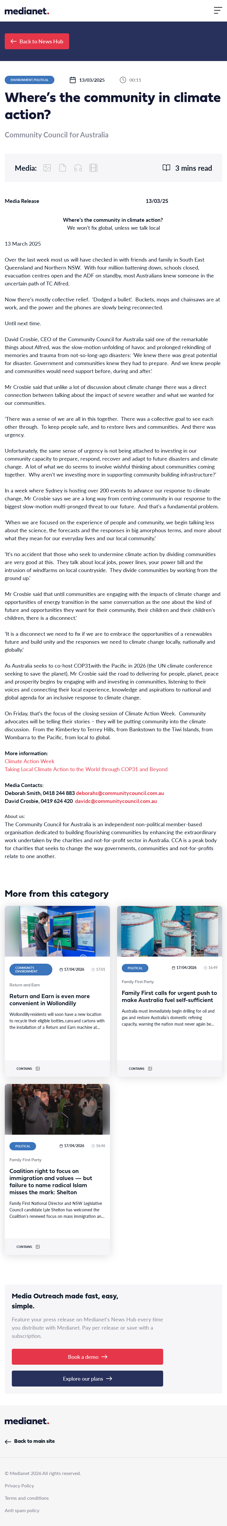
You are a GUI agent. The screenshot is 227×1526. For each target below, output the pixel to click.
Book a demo (87, 1356)
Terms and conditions (27, 1497)
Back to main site (30, 1441)
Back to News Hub (37, 41)
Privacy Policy (19, 1485)
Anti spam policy (22, 1510)
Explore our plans (87, 1378)
